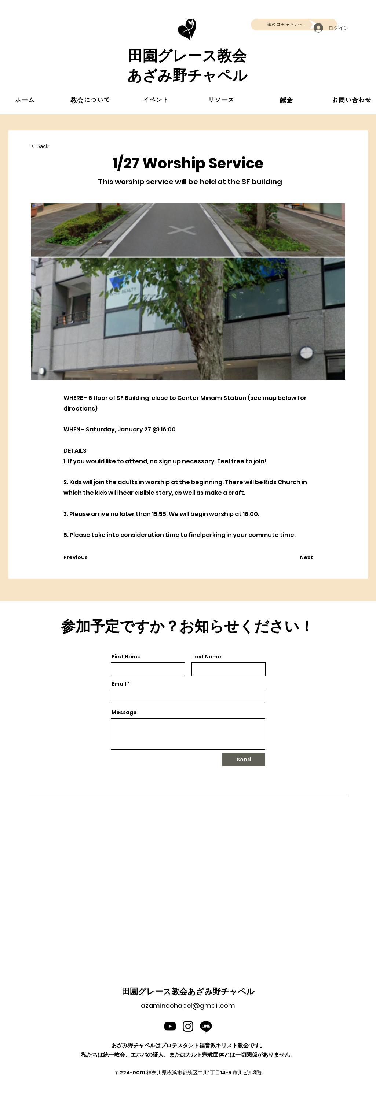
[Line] (206, 1026)
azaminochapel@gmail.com (188, 1005)
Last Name (206, 656)
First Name (126, 656)
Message (124, 712)
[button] (90, 100)
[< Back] (55, 146)
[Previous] (87, 557)
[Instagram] (188, 1026)
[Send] (243, 759)
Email (119, 683)
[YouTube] (170, 1026)
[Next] (294, 557)
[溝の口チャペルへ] (294, 24)
